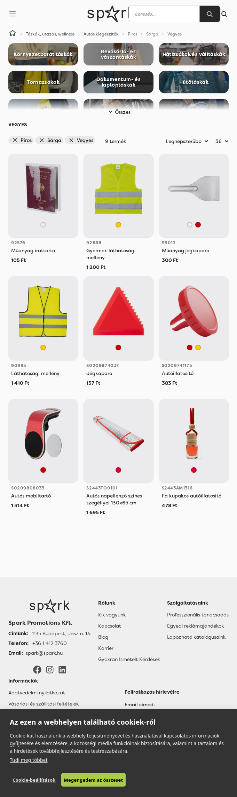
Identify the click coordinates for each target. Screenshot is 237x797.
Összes (118, 112)
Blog (103, 637)
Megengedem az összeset (93, 780)
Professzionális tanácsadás (198, 615)
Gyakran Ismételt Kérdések (129, 659)
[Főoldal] (49, 606)
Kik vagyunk (112, 615)
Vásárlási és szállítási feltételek (43, 704)
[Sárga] (118, 225)
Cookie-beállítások (34, 780)
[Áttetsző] (43, 225)
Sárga (50, 140)
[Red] (118, 470)
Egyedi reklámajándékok (195, 626)
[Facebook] (37, 669)
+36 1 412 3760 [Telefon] (49, 643)
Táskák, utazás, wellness (50, 34)
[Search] (209, 14)
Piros (22, 140)
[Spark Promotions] (111, 14)
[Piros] (198, 225)
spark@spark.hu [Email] (44, 653)
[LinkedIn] (62, 669)
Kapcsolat (109, 626)
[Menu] (12, 14)
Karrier (105, 648)
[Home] (12, 34)
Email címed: (140, 704)
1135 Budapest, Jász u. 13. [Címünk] (61, 633)
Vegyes (81, 140)
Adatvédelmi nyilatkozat (36, 693)
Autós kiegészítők (101, 34)
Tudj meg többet (29, 760)
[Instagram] (50, 669)
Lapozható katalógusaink (196, 637)
